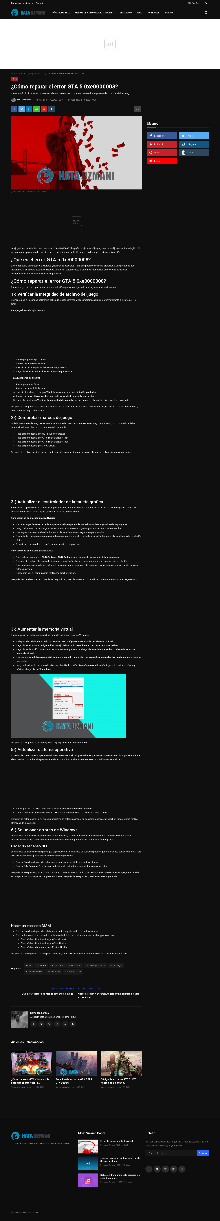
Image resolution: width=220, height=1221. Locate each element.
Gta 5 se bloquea (34, 971)
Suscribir (203, 1153)
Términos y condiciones (22, 3)
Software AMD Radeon (60, 557)
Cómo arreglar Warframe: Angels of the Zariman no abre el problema (108, 995)
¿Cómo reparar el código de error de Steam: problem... (120, 1160)
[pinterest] (165, 1169)
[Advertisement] (76, 333)
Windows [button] (155, 12)
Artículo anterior (63, 988)
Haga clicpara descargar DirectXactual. (36, 445)
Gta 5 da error (57, 965)
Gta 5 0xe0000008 (73, 971)
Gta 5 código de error (95, 965)
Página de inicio (61, 12)
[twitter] (157, 1169)
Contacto (40, 3)
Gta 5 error (41, 965)
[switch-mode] (206, 3)
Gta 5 (28, 965)
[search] (206, 12)
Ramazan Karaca (39, 1012)
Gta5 (39, 73)
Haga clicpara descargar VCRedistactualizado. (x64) (42, 437)
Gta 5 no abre (74, 965)
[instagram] (173, 1169)
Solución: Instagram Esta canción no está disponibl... (120, 1177)
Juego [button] (140, 12)
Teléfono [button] (125, 12)
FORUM (169, 12)
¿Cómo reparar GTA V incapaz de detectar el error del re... (30, 1081)
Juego (31, 73)
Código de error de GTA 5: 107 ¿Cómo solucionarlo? (118, 1081)
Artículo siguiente (89, 988)
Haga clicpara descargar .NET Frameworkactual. (40, 433)
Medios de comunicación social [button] (95, 12)
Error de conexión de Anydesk (116, 1141)
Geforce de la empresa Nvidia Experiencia (58, 524)
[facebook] (148, 1169)
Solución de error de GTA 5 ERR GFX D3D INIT (74, 1081)
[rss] (181, 1169)
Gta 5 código (116, 965)
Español (193, 3)
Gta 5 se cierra (53, 971)
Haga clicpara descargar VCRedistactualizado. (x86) (42, 441)
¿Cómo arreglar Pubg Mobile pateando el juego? (48, 993)
